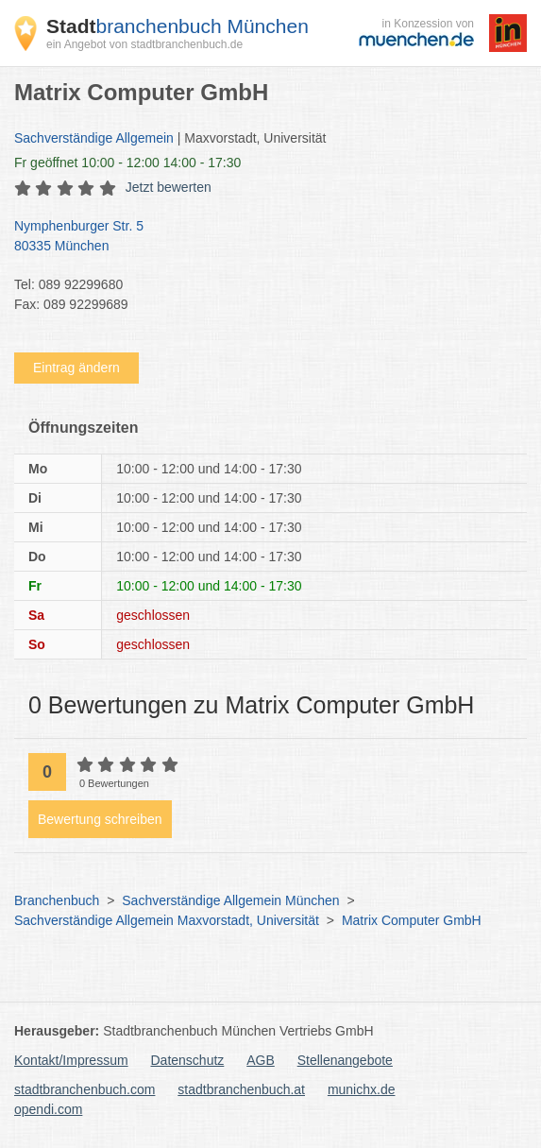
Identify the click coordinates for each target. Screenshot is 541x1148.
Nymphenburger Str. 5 (261, 237)
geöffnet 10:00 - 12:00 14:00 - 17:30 (127, 162)
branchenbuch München (177, 26)
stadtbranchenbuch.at (241, 1089)
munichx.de (362, 1089)
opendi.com (48, 1109)
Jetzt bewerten (168, 187)
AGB (260, 1060)
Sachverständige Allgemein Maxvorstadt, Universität (166, 920)
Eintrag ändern (76, 367)
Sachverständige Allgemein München (230, 900)
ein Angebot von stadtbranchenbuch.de (144, 44)
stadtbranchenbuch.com (84, 1089)
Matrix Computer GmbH (412, 920)
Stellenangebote (345, 1060)
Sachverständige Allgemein (94, 138)
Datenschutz (188, 1060)
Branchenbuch (56, 900)
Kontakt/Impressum (71, 1060)
